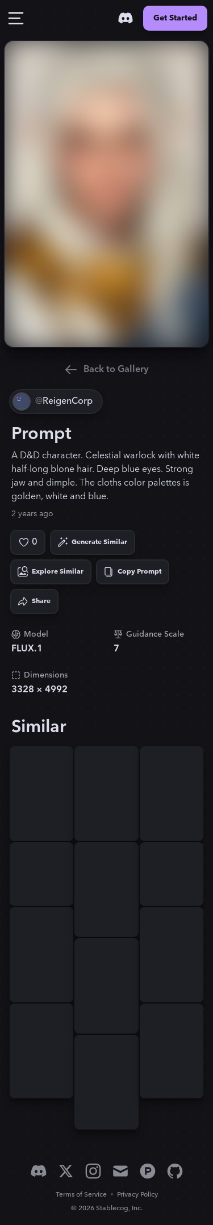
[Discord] (125, 18)
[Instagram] (93, 1171)
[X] (66, 1171)
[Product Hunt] (147, 1171)
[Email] (120, 1171)
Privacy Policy (137, 1194)
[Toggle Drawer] (16, 18)
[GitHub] (175, 1171)
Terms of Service (81, 1194)
